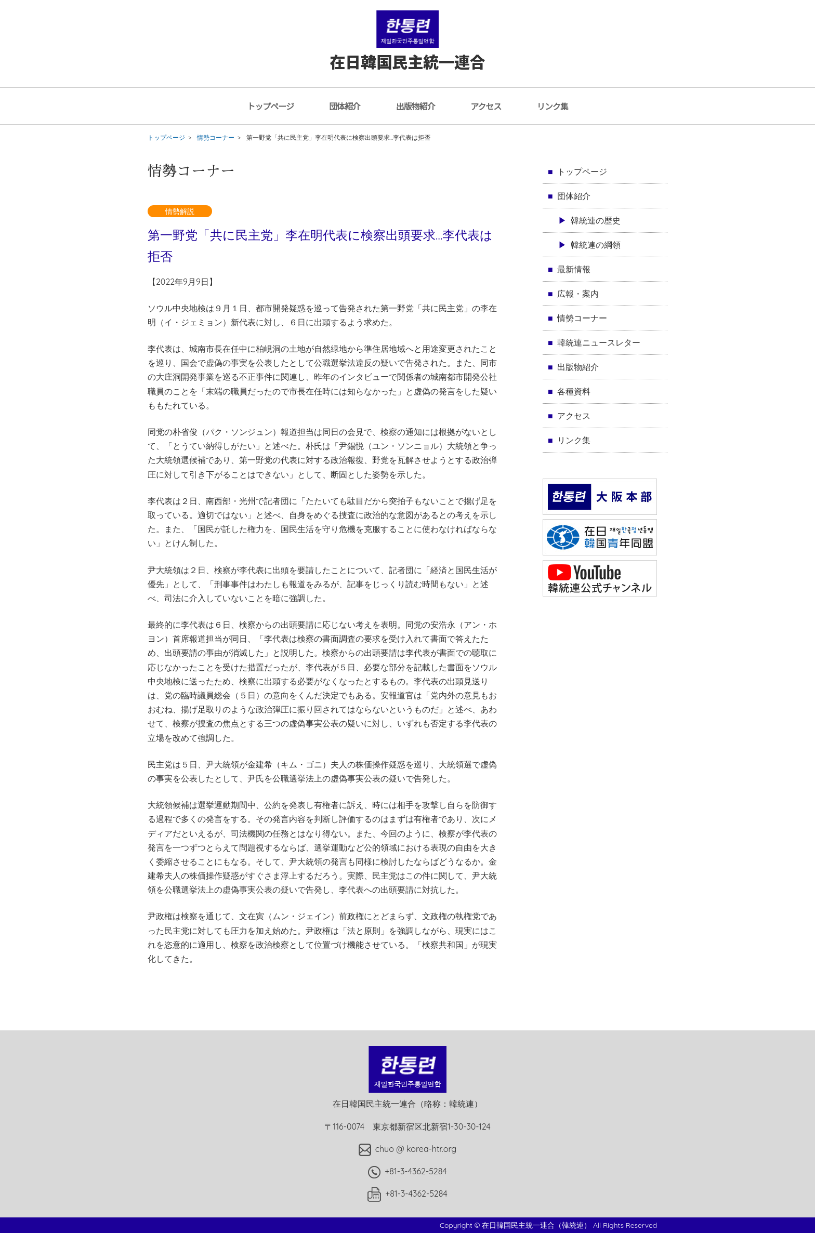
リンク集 (552, 106)
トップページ (270, 106)
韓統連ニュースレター (598, 342)
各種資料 (573, 391)
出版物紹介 (415, 106)
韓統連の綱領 (596, 245)
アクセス (485, 106)
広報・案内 (578, 293)
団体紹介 (344, 106)
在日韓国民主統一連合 (407, 51)
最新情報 (573, 269)
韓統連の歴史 (596, 220)
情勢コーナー (215, 137)
